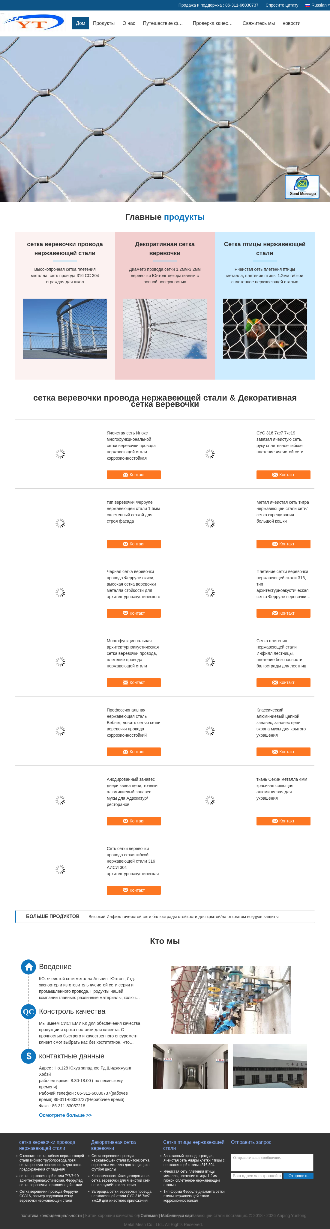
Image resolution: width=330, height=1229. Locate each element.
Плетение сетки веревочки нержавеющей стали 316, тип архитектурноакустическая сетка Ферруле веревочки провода (282, 584)
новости (291, 23)
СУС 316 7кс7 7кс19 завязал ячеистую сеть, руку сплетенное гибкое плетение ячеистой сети (279, 442)
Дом (80, 23)
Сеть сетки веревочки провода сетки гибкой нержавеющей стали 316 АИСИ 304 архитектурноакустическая (133, 861)
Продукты (104, 23)
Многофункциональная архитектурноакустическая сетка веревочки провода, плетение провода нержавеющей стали (133, 653)
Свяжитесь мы (259, 23)
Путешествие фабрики (166, 23)
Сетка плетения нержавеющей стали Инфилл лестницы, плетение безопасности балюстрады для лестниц (281, 653)
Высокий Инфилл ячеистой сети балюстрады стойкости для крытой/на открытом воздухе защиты (183, 916)
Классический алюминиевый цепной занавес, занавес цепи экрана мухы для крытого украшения (281, 723)
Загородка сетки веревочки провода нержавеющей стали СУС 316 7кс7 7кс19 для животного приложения (122, 1196)
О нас (128, 23)
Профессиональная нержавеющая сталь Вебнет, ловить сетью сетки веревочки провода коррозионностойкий (133, 723)
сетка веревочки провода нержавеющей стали (47, 1145)
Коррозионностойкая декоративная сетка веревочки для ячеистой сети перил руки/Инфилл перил (121, 1180)
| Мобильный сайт (176, 1215)
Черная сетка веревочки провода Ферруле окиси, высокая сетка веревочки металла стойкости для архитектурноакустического (133, 584)
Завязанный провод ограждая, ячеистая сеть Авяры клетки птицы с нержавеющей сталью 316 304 (194, 1160)
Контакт (137, 474)
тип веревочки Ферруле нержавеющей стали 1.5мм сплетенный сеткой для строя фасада (133, 512)
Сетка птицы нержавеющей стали (193, 1145)
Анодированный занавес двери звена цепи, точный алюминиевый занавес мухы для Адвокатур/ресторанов (132, 792)
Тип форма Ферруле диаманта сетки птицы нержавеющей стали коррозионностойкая (194, 1196)
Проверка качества (214, 23)
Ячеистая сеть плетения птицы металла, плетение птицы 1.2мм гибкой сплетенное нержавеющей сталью (192, 1178)
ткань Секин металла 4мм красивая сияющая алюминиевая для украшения (281, 789)
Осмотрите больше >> (65, 1115)
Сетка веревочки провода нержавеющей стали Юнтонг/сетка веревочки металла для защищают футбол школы (121, 1162)
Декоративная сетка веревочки (113, 1145)
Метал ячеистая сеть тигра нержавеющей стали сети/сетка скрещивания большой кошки (282, 512)
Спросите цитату (282, 5)
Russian (320, 5)
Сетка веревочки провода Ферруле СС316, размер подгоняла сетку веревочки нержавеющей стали (49, 1196)
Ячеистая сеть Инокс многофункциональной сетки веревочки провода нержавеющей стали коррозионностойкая (131, 446)
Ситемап (149, 1215)
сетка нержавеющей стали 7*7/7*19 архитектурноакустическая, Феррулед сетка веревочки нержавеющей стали (51, 1180)
